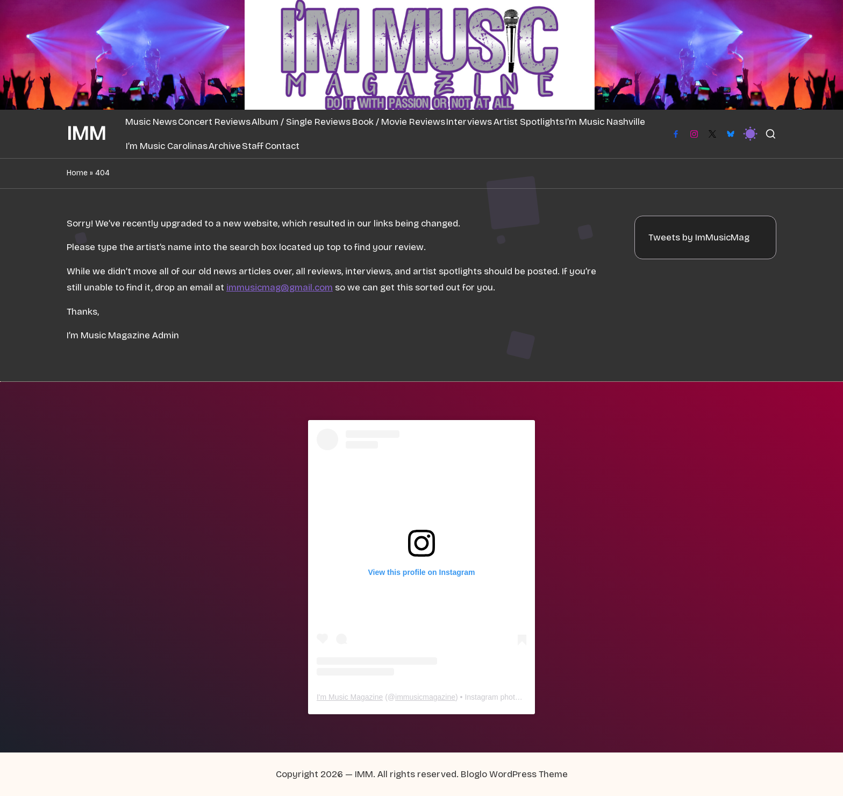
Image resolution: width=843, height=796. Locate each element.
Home (77, 172)
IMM (86, 134)
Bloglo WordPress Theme (514, 774)
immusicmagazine (425, 697)
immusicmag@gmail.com (279, 287)
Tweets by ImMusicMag (698, 237)
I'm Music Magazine (350, 697)
